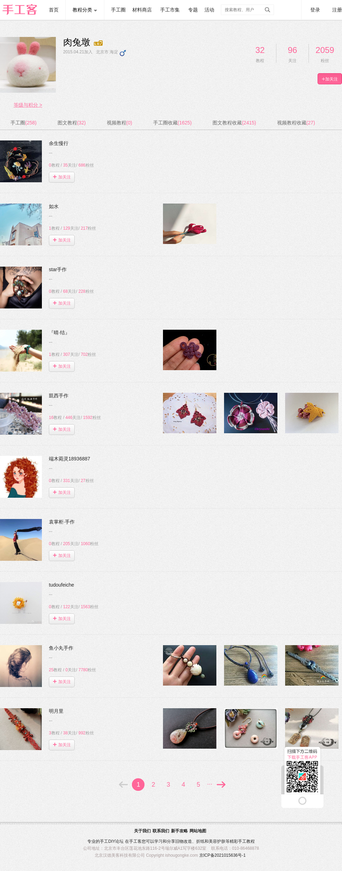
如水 (55, 206)
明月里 (57, 711)
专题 (193, 10)
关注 (69, 165)
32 (260, 50)
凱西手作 (60, 395)
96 (292, 50)
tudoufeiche (63, 585)
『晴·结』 (61, 332)
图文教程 (72, 122)
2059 (324, 50)
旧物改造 (183, 841)
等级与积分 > (28, 105)
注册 (337, 10)
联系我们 (161, 830)
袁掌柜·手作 (63, 522)
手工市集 (170, 10)
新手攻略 (179, 830)
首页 (54, 10)
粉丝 (86, 165)
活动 (209, 10)
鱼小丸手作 (62, 648)
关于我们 (142, 830)
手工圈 (118, 10)
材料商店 (142, 10)
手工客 (135, 841)
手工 (104, 841)
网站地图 (197, 830)
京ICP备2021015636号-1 (222, 855)
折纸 (200, 841)
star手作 (59, 269)
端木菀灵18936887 (71, 458)
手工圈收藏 (172, 122)
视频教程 (119, 122)
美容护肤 (217, 841)
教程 (54, 165)
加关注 (62, 177)
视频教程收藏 (296, 122)
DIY (111, 841)
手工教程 (246, 841)
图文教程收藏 (234, 122)
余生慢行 (60, 143)
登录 (315, 10)
